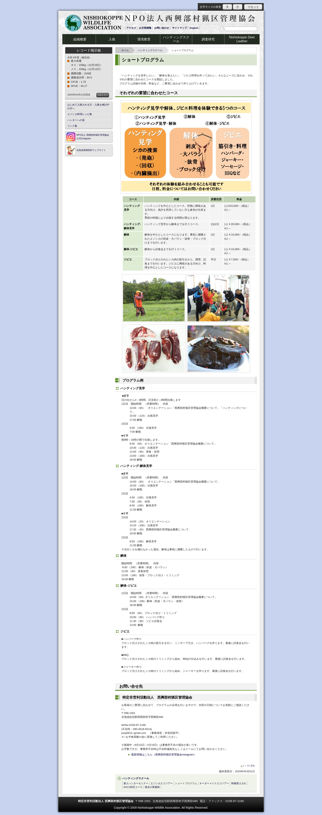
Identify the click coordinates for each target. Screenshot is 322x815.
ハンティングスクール (151, 50)
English (194, 28)
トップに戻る (247, 765)
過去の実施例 (152, 787)
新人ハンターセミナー (136, 783)
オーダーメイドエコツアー (214, 783)
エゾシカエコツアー (162, 783)
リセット (253, 6)
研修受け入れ (238, 783)
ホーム (126, 50)
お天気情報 (145, 28)
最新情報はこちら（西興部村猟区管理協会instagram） (162, 754)
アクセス (131, 28)
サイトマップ (179, 28)
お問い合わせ (161, 28)
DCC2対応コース (133, 787)
